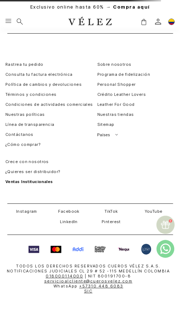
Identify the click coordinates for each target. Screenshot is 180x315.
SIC (88, 291)
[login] (158, 22)
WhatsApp (88, 286)
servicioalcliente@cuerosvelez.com (88, 281)
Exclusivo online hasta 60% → (90, 7)
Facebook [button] (68, 211)
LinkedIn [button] (69, 221)
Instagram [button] (26, 211)
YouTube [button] (154, 211)
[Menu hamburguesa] (8, 21)
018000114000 (64, 276)
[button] (143, 21)
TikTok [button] (111, 211)
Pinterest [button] (111, 221)
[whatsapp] (165, 249)
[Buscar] (20, 21)
